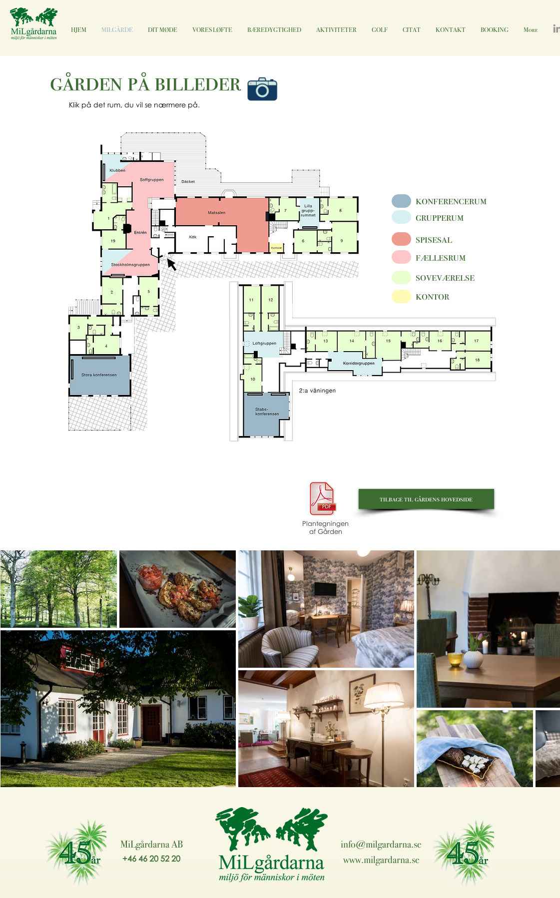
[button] (111, 298)
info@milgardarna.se (381, 844)
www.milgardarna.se (381, 860)
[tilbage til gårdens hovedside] (426, 499)
